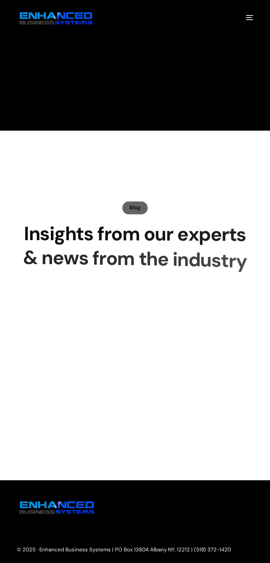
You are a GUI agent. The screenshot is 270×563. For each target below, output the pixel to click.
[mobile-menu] (244, 17)
